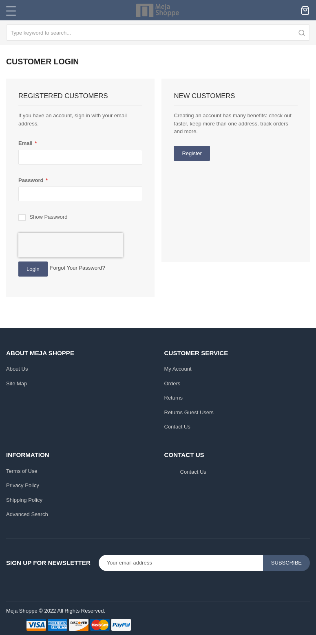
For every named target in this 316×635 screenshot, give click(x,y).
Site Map (16, 383)
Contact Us (177, 427)
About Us (17, 369)
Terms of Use (22, 471)
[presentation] (70, 245)
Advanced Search (27, 514)
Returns (173, 398)
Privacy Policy (22, 485)
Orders (172, 383)
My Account (178, 369)
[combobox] (158, 32)
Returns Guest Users (189, 412)
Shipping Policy (24, 500)
